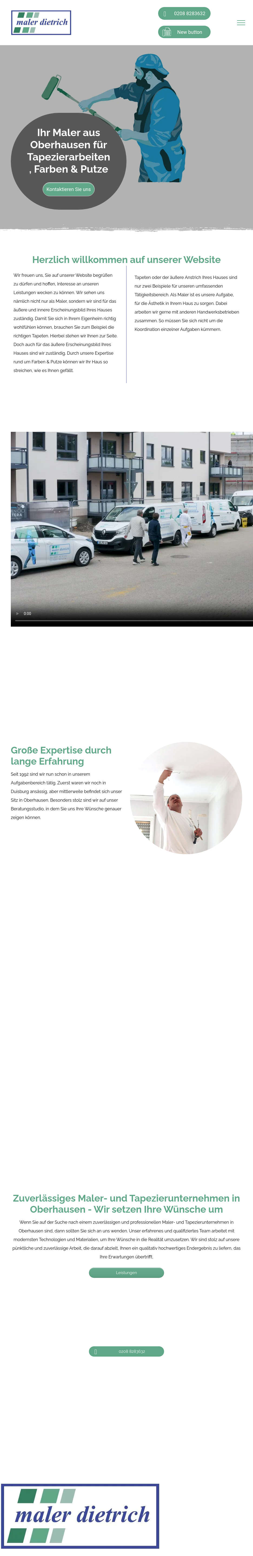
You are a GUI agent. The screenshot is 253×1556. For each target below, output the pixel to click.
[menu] (241, 23)
